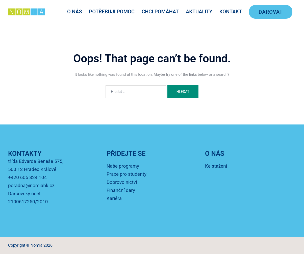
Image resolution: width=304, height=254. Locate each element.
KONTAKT (230, 12)
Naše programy (123, 166)
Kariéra (114, 198)
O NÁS (74, 12)
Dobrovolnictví (122, 182)
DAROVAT (271, 12)
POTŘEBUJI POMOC (112, 12)
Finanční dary (121, 190)
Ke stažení (216, 166)
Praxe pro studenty (126, 174)
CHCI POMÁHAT (160, 12)
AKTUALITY (199, 12)
